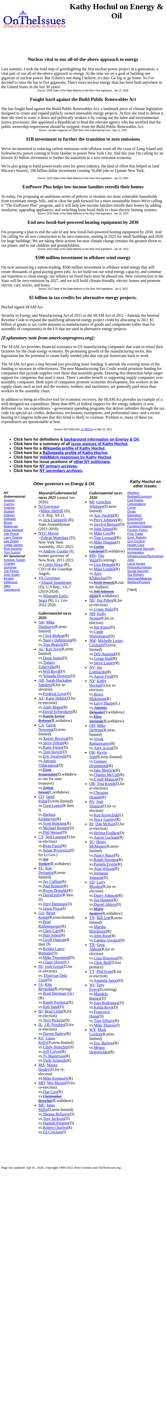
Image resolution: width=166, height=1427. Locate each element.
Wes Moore (56, 1083)
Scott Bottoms (54, 823)
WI (91, 985)
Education (134, 515)
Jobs (130, 560)
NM (92, 640)
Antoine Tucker (14, 560)
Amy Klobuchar (97, 575)
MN (92, 556)
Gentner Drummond (98, 763)
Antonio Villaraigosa (48, 763)
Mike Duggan (105, 542)
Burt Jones (51, 935)
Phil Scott (104, 971)
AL (41, 649)
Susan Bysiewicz (56, 850)
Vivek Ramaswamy (99, 741)
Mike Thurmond (56, 957)
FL (41, 868)
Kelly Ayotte (97, 616)
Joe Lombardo (97, 669)
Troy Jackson (53, 1118)
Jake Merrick (104, 770)
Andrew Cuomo (9, 502)
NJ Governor (49, 506)
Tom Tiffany (104, 1021)
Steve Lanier (104, 663)
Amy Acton (103, 748)
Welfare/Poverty (138, 582)
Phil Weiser (52, 832)
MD (42, 1083)
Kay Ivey (53, 649)
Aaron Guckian (106, 837)
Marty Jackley (96, 911)
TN (91, 918)
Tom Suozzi (12, 552)
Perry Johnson (105, 520)
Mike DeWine (97, 727)
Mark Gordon (97, 1032)
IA (41, 984)
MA (42, 1065)
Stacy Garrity (104, 819)
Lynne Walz (103, 609)
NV (92, 667)
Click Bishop (53, 636)
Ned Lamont (55, 837)
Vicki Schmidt (54, 1060)
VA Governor (49, 578)
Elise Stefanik (13, 530)
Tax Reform (135, 575)
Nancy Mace (104, 855)
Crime (131, 508)
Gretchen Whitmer (100, 504)
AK (41, 622)
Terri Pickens (53, 1020)
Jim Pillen (105, 600)
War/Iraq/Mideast (139, 578)
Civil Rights (135, 500)
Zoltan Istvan (46, 790)
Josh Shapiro (96, 803)
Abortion (133, 493)
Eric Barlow (103, 1043)
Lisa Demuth (104, 564)
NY (92, 681)
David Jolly (52, 895)
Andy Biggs (52, 707)
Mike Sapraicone (12, 588)
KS (41, 1038)
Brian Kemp (47, 915)
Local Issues (136, 563)
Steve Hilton (53, 743)
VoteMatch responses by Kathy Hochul (75, 457)
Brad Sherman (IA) (58, 993)
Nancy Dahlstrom (57, 640)
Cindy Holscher (55, 1047)
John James (103, 529)
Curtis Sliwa (53, 564)
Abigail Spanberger (56, 582)
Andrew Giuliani (9, 509)
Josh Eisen (12, 575)
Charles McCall (106, 775)
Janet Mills (47, 1107)
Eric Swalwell (54, 756)
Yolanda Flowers (56, 676)
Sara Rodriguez (106, 1003)
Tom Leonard (104, 538)
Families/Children (139, 526)
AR (41, 680)
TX (91, 945)
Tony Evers (96, 987)
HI (41, 966)
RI (91, 824)
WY (92, 1030)
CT (41, 837)
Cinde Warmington (99, 634)
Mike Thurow (105, 1025)
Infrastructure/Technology (145, 556)
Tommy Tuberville (47, 664)
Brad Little (53, 1011)
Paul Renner (53, 886)
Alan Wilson (104, 869)
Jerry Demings (54, 904)
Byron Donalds (55, 890)
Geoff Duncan (54, 940)
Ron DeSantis (46, 870)
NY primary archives (58, 466)
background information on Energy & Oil (101, 439)
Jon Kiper (102, 627)
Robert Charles (55, 1127)
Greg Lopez (52, 805)
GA (41, 913)
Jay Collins (52, 881)
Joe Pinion (11, 534)
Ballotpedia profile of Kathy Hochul (75, 453)
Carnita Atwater (106, 940)
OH (92, 725)
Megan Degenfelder (99, 1049)
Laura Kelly (47, 1040)
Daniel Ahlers (105, 904)
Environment (136, 522)
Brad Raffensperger (50, 924)
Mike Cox (102, 533)
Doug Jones (52, 658)
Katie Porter (52, 747)
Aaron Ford (103, 676)
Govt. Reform (136, 537)
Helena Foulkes (106, 833)
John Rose (102, 936)
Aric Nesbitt (104, 515)
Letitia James (13, 545)
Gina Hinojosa (105, 958)
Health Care (135, 545)
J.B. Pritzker (54, 1025)
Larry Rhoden (97, 884)
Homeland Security (141, 549)
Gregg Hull (103, 658)
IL (40, 1025)
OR (92, 784)
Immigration (135, 552)
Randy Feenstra (55, 1002)
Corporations (136, 504)
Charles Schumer (10, 565)
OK (92, 752)
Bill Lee (103, 918)
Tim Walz (96, 558)
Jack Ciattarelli (55, 520)
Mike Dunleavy (47, 624)
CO (41, 796)
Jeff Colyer (52, 1051)
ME (41, 1105)
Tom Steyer (52, 752)
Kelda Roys (103, 1007)
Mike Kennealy (55, 1078)
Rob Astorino (13, 549)
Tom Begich (52, 644)
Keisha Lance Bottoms (52, 951)
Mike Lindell (104, 569)
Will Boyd (51, 671)
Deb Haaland (104, 654)
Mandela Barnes (98, 996)
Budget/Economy (139, 496)
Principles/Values (139, 567)
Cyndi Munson (106, 779)
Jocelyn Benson (106, 524)
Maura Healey (48, 1067)
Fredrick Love (54, 694)
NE (91, 600)
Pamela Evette (105, 864)
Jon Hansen (103, 900)
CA (41, 725)
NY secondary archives (61, 471)
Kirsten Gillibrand (10, 580)
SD (91, 882)
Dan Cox (50, 1092)
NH (92, 614)
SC (91, 842)
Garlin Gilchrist (96, 549)
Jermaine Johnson (98, 875)
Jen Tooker (44, 861)
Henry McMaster (97, 844)
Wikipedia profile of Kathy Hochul (74, 448)
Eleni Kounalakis (48, 772)
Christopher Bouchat (50, 1098)
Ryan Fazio (52, 846)
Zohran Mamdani (55, 538)
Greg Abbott (97, 947)
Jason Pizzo (52, 908)
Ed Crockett (52, 1132)
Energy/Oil (134, 519)
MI (91, 502)
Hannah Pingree (56, 1123)
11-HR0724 (87, 429)
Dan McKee (105, 824)
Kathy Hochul (97, 683)
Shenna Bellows (56, 1114)
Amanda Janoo (106, 980)
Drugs (131, 511)
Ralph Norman (106, 860)
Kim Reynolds (46, 986)
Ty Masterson (54, 1056)
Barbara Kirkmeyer (47, 816)
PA (91, 801)
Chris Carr (51, 931)
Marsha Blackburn (97, 929)
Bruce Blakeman (11, 524)
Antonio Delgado (10, 517)
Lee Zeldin (11, 541)
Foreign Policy (137, 530)
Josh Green (54, 966)
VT (91, 971)
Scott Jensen (104, 582)
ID (41, 1011)
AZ (41, 698)
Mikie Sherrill (52, 511)
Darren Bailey (54, 1033)
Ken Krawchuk (106, 815)
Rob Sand (51, 1007)
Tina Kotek (106, 784)
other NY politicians (92, 462)
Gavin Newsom (47, 727)
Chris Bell (102, 962)
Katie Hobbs (56, 698)
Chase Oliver (53, 962)
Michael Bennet (55, 828)
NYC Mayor (48, 533)
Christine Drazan (98, 795)
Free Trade (135, 534)
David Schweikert (57, 712)
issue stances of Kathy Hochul (99, 444)
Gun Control (136, 541)
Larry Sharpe (13, 537)
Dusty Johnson (106, 895)
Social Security (138, 571)
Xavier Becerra (55, 738)
